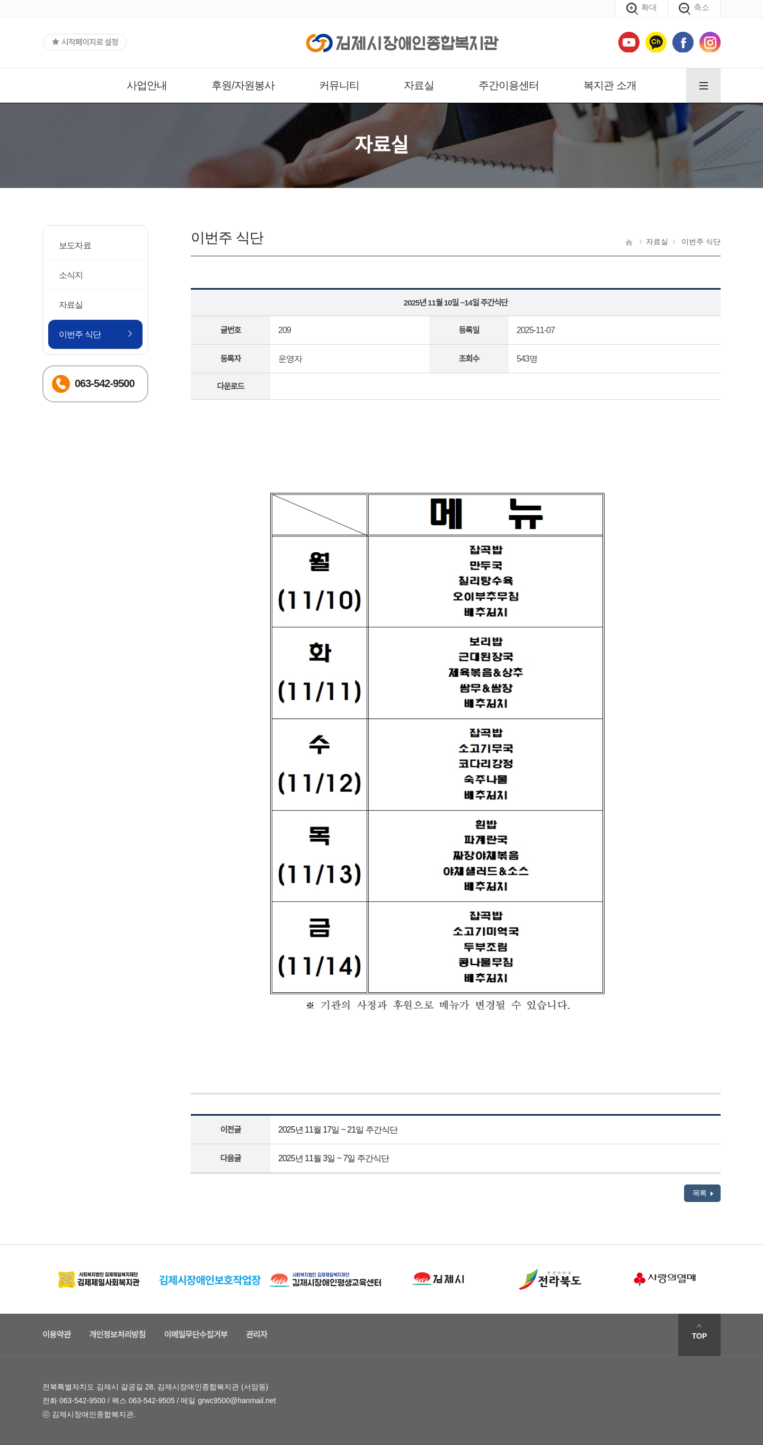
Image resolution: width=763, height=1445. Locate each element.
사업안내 (147, 85)
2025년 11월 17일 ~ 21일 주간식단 (337, 1129)
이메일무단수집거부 (196, 1334)
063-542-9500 (82, 1400)
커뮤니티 (339, 85)
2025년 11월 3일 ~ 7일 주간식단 (333, 1158)
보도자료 (75, 245)
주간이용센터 (508, 85)
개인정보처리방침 (117, 1334)
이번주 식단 (80, 334)
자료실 (419, 85)
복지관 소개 (609, 85)
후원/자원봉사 (242, 85)
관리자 (256, 1334)
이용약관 (56, 1334)
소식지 (71, 275)
